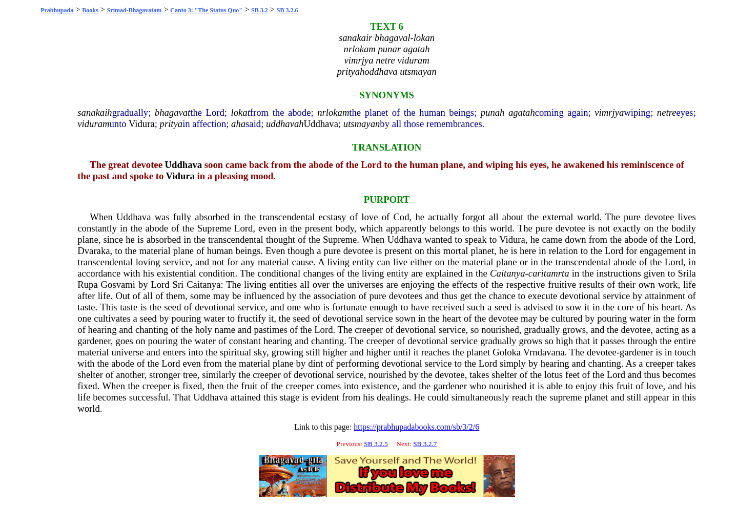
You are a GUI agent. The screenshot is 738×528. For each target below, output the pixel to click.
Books (90, 10)
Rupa (87, 284)
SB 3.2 (259, 10)
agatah (521, 112)
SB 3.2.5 (375, 444)
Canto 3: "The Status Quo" (206, 10)
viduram (93, 123)
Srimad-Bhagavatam (134, 10)
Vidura (142, 123)
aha (238, 123)
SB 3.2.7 (425, 444)
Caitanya (507, 273)
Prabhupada (56, 10)
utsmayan (361, 123)
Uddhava (321, 123)
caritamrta (548, 273)
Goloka (507, 352)
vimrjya (609, 112)
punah (493, 112)
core (625, 307)
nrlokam (333, 112)
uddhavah (285, 123)
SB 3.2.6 (287, 10)
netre (666, 112)
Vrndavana (544, 352)
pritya (171, 123)
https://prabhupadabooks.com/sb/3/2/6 (416, 427)
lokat (240, 112)
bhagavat (172, 112)
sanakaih (94, 112)
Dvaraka (93, 250)
